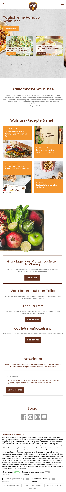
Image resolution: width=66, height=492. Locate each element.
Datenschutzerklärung (14, 384)
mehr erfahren (32, 278)
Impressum (33, 489)
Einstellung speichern (11, 485)
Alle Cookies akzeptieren (54, 485)
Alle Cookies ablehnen (33, 485)
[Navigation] (62, 4)
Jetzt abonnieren (15, 390)
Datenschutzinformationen (23, 464)
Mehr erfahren (10, 28)
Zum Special (11, 53)
